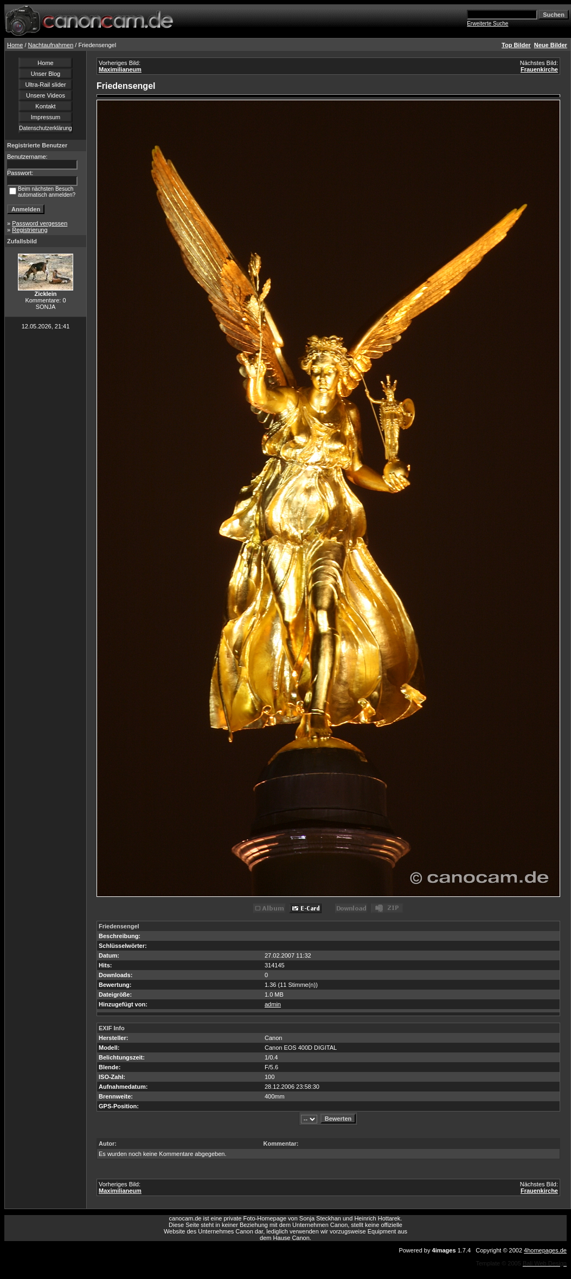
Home (15, 45)
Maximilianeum (120, 69)
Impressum (45, 117)
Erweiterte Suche (487, 24)
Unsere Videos (45, 95)
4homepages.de (545, 1250)
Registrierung (29, 230)
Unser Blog (45, 73)
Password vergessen (39, 223)
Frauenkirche (539, 69)
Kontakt (45, 106)
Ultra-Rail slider (45, 84)
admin (273, 1004)
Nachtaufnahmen (51, 45)
